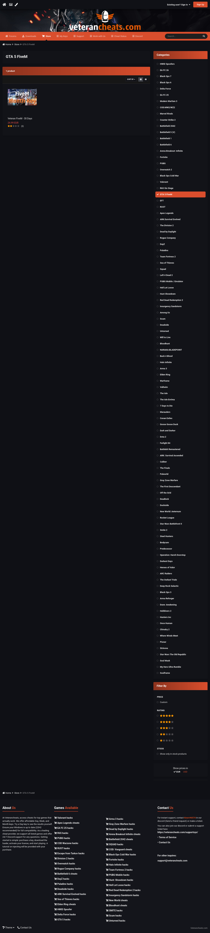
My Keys (63, 36)
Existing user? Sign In (178, 4)
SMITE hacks (114, 910)
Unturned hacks (115, 921)
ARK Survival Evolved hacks (70, 894)
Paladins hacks (63, 884)
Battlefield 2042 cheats (119, 839)
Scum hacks (114, 915)
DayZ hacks (61, 879)
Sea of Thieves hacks (66, 899)
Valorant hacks (63, 818)
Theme (8, 927)
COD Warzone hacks (66, 843)
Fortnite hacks (115, 859)
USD (185, 772)
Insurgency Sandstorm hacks (122, 895)
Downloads (30, 36)
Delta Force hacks (65, 914)
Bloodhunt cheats (116, 905)
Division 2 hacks (64, 858)
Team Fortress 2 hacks (119, 870)
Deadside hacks (64, 889)
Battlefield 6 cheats (65, 874)
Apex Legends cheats (66, 823)
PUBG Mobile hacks (117, 875)
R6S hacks (61, 833)
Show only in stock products (173, 754)
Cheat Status (120, 36)
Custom (163, 702)
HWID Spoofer (63, 909)
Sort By (131, 79)
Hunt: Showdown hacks (119, 880)
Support (80, 36)
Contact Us (24, 927)
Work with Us (98, 36)
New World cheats (117, 900)
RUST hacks (62, 848)
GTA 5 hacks (62, 919)
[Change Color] (16, 4)
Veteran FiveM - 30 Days (20, 118)
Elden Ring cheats (65, 904)
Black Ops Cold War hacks (121, 854)
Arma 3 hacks (114, 819)
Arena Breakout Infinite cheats (123, 834)
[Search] (182, 36)
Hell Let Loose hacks (118, 885)
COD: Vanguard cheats (119, 849)
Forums (12, 36)
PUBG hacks (62, 838)
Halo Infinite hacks (117, 865)
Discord (139, 36)
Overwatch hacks (64, 863)
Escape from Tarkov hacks (69, 853)
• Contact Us (164, 842)
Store (48, 38)
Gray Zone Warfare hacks (120, 824)
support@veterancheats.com (172, 860)
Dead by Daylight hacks (119, 829)
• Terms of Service (167, 837)
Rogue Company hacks (67, 869)
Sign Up (200, 4)
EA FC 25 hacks (63, 828)
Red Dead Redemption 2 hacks (123, 890)
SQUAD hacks (114, 844)
